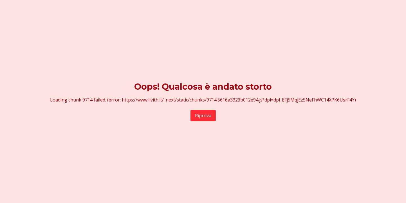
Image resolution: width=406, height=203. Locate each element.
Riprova (203, 115)
